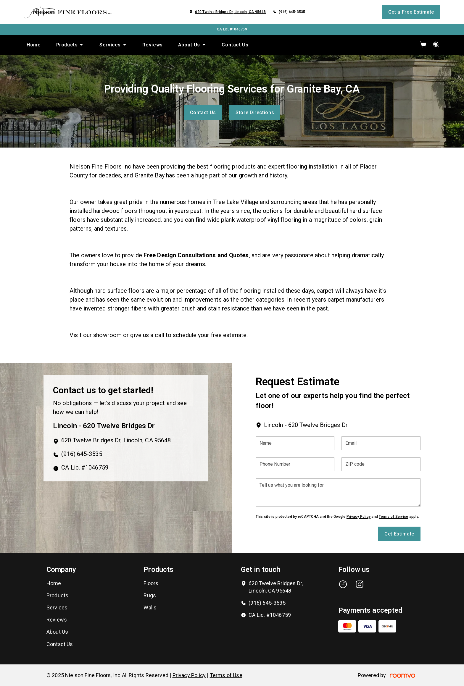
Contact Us (203, 112)
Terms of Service (393, 516)
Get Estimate (399, 534)
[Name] (295, 443)
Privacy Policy (358, 516)
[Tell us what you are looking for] (338, 492)
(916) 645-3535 (292, 12)
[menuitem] (34, 45)
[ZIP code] (380, 464)
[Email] (380, 443)
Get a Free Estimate (411, 12)
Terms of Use (226, 675)
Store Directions (255, 112)
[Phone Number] (295, 464)
